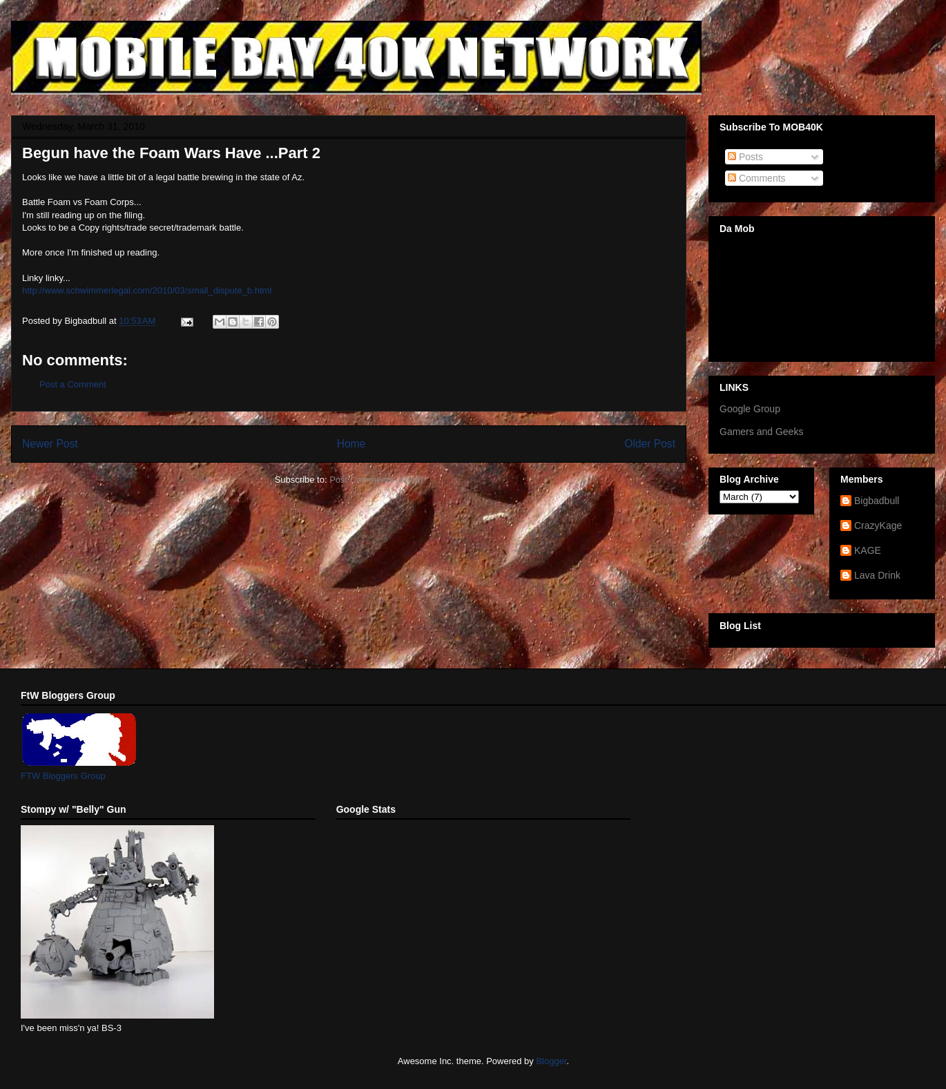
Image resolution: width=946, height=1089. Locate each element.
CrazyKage (878, 525)
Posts (745, 156)
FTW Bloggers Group (63, 776)
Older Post (649, 444)
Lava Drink (877, 575)
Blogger (551, 1061)
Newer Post (50, 444)
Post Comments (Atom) (376, 479)
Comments (757, 178)
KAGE (867, 550)
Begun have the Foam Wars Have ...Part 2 (171, 153)
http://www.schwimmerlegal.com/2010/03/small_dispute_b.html (146, 290)
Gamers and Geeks (761, 431)
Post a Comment (72, 384)
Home (351, 444)
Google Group (750, 408)
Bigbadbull (876, 500)
